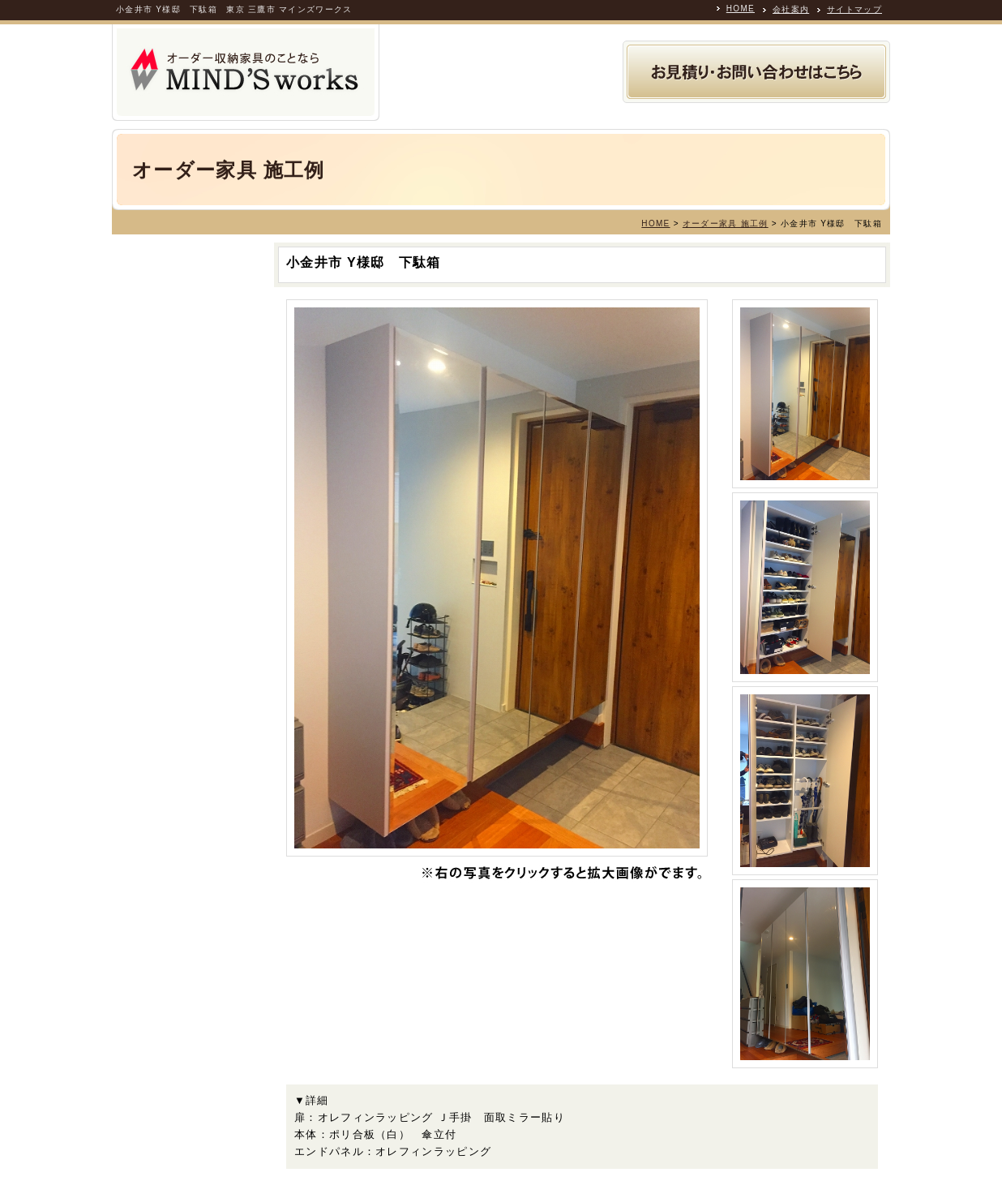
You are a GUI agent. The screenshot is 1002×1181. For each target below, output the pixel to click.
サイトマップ (854, 9)
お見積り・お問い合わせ (756, 72)
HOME (740, 8)
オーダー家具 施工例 (726, 223)
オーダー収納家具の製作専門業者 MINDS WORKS (245, 72)
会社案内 (791, 9)
